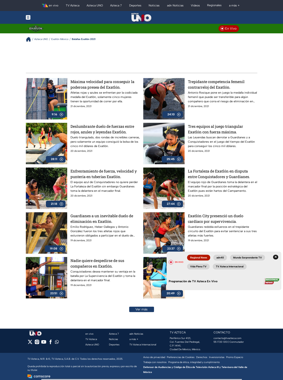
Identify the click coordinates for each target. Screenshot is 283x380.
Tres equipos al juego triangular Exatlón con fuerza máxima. (215, 129)
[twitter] (30, 343)
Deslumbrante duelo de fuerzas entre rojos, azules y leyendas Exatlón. (102, 129)
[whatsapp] (57, 343)
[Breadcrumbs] (30, 39)
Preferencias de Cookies (181, 357)
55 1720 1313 (221, 341)
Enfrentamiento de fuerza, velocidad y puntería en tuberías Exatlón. (103, 174)
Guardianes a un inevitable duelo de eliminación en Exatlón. (101, 218)
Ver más (141, 309)
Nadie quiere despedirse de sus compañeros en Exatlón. (97, 263)
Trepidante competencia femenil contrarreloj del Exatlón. (216, 84)
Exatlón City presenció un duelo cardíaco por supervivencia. (215, 218)
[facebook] (50, 343)
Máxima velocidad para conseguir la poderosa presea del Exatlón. (102, 84)
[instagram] (36, 343)
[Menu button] (42, 17)
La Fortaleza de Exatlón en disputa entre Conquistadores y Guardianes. (219, 174)
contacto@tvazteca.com (227, 338)
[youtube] (43, 343)
